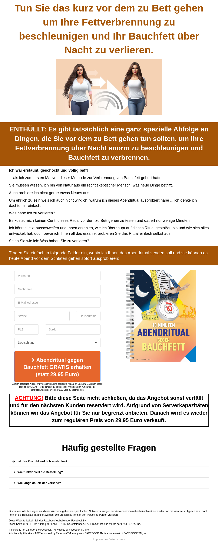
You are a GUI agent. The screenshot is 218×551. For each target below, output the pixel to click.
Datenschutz (117, 539)
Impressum (100, 539)
